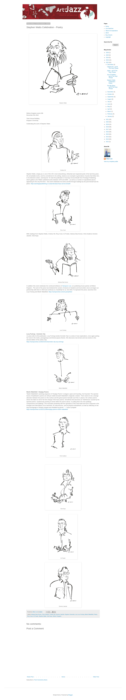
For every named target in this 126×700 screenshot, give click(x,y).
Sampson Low (66, 286)
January (109, 116)
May (108, 106)
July (108, 101)
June (108, 104)
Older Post (96, 677)
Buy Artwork (109, 35)
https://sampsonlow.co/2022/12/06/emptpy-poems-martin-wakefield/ (47, 409)
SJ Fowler (35, 616)
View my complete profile (111, 161)
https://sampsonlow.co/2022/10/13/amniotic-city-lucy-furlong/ (45, 342)
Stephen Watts (42, 616)
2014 (107, 136)
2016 (107, 132)
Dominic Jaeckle (60, 614)
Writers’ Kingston (57, 616)
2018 (107, 127)
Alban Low (109, 159)
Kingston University (69, 614)
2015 (107, 134)
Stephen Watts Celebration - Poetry (111, 81)
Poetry (95, 614)
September (110, 96)
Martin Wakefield (89, 614)
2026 (107, 52)
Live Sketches (109, 28)
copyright (108, 37)
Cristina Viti (52, 614)
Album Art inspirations (112, 30)
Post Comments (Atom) (40, 680)
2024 (107, 57)
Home (63, 677)
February (110, 114)
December (110, 64)
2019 (107, 124)
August (109, 99)
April (108, 109)
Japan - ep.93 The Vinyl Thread (112, 71)
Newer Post (30, 677)
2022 (107, 62)
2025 (107, 55)
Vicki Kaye (49, 616)
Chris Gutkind (45, 614)
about (107, 33)
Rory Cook (30, 616)
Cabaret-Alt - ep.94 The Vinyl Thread (112, 67)
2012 (107, 141)
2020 (107, 122)
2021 (107, 119)
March (109, 111)
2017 (107, 129)
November (110, 92)
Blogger (70, 695)
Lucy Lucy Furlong (79, 614)
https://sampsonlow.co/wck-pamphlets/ (61, 292)
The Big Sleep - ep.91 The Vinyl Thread (112, 87)
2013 (107, 139)
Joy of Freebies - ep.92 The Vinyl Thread (112, 76)
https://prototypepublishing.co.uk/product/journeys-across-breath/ (51, 183)
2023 (107, 60)
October (109, 94)
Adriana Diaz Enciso (36, 614)
